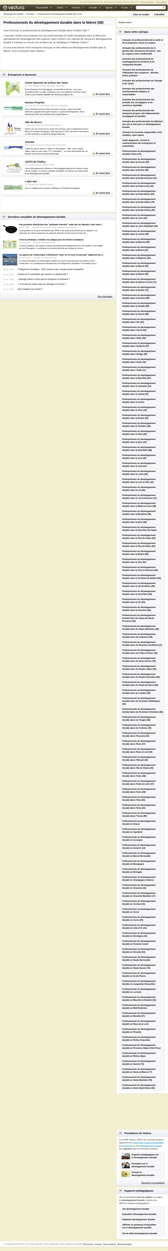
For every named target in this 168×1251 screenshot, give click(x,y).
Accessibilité (161, 2)
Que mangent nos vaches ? (30, 289)
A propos (98, 1244)
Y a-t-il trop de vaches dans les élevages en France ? (42, 284)
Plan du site (88, 1244)
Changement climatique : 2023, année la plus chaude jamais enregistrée (51, 269)
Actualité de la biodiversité (44, 243)
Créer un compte (141, 14)
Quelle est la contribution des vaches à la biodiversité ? (43, 274)
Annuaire (30, 14)
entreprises (128, 1146)
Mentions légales (124, 1244)
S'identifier (159, 14)
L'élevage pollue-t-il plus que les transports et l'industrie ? (44, 279)
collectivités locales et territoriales (148, 1143)
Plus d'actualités (105, 297)
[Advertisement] (43, 60)
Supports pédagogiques (139, 1190)
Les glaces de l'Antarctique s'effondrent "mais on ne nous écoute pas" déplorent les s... (61, 255)
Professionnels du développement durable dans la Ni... (60, 14)
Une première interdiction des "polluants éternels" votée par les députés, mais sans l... (61, 224)
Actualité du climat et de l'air (45, 258)
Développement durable (13, 14)
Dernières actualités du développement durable (37, 216)
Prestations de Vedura (137, 1133)
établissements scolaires (151, 1146)
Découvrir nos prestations (153, 1183)
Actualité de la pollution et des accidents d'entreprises (54, 227)
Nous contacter (109, 1244)
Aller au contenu (147, 2)
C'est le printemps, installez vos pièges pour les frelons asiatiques (51, 240)
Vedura (18, 8)
